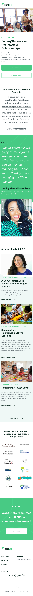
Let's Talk (16, 531)
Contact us (24, 591)
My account (5, 560)
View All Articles (16, 418)
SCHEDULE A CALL (16, 75)
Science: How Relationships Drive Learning (12, 333)
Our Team (5, 556)
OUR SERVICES (16, 68)
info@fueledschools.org (24, 559)
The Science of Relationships (13, 277)
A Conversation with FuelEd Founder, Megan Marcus (14, 284)
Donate (4, 564)
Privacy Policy (10, 591)
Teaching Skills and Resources (14, 384)
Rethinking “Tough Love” (15, 387)
